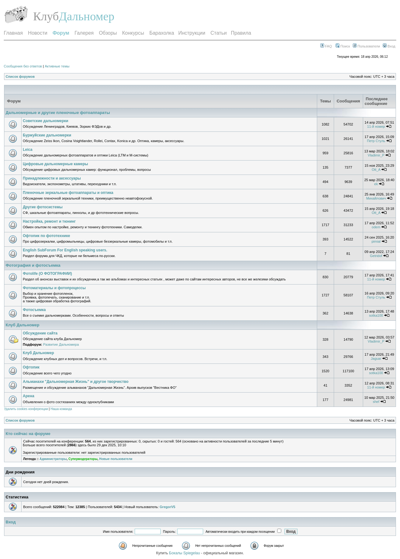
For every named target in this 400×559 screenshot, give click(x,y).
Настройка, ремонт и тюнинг (49, 221)
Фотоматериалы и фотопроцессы (54, 288)
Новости (38, 33)
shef (376, 401)
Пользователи (366, 46)
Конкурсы (133, 33)
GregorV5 (167, 507)
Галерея (83, 33)
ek (376, 184)
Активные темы (57, 66)
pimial (376, 241)
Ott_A (376, 169)
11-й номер (376, 126)
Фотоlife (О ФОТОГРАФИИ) (47, 273)
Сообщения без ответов (23, 66)
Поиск (343, 46)
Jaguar (376, 358)
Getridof (376, 256)
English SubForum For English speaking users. (65, 250)
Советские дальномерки (45, 121)
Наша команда (61, 409)
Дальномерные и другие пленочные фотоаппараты (58, 112)
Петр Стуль (376, 141)
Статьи (219, 33)
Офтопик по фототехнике (46, 236)
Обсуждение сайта (40, 333)
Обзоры (108, 33)
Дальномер (86, 16)
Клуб (46, 16)
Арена (28, 396)
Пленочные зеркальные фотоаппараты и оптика (68, 192)
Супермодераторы (83, 459)
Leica (27, 149)
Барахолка (161, 33)
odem (376, 227)
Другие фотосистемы (42, 207)
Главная (13, 33)
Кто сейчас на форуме (28, 433)
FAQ (326, 46)
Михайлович (376, 198)
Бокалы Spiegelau (185, 553)
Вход (389, 46)
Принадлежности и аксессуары (52, 178)
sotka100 (376, 315)
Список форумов (20, 76)
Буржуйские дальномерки (47, 135)
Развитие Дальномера (61, 344)
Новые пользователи (115, 459)
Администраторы (53, 459)
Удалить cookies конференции (26, 409)
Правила (241, 33)
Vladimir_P (376, 155)
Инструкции (191, 33)
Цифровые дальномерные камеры (55, 164)
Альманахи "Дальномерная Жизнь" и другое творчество (75, 381)
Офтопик (31, 367)
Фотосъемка (34, 310)
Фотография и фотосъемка (33, 265)
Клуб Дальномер (22, 325)
